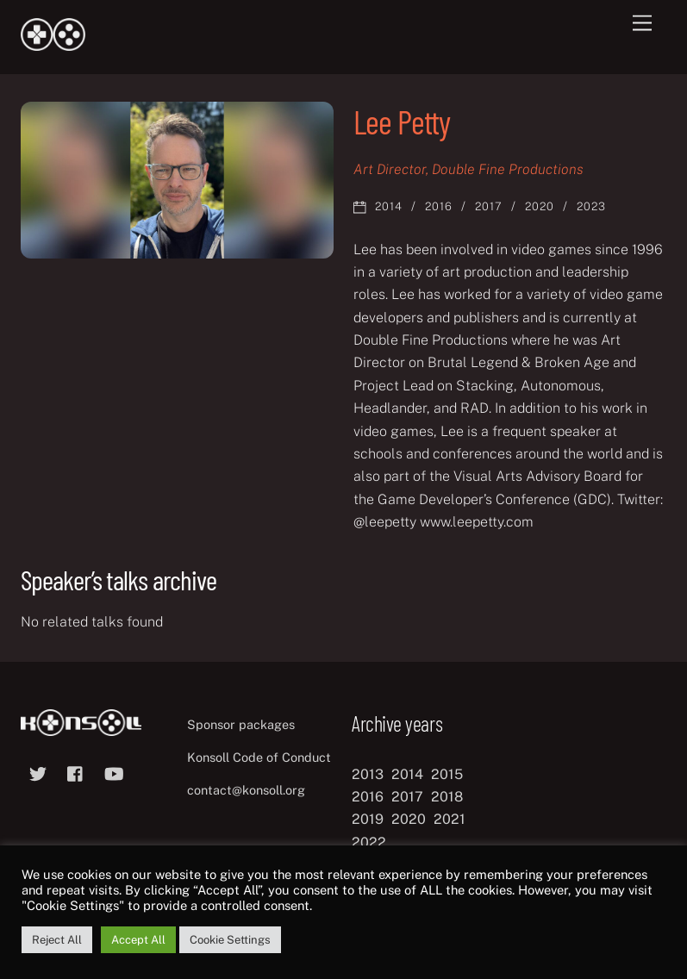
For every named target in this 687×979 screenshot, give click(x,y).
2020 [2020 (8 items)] (408, 819)
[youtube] (114, 771)
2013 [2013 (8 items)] (368, 774)
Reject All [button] (57, 939)
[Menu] (642, 24)
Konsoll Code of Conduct (259, 757)
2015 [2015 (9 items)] (447, 774)
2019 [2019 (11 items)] (368, 819)
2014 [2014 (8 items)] (407, 774)
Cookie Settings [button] (230, 939)
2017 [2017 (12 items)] (407, 797)
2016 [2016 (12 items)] (368, 797)
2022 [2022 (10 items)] (369, 842)
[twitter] (38, 771)
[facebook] (76, 771)
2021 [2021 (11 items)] (449, 819)
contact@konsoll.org (246, 790)
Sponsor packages (241, 724)
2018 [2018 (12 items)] (447, 797)
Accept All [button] (138, 939)
